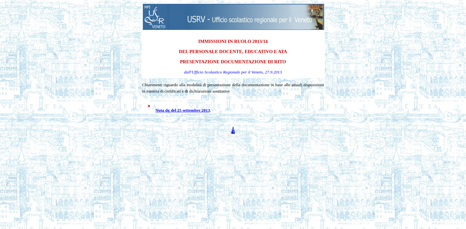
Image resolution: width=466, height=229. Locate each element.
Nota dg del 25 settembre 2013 (183, 110)
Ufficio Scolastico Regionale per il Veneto (227, 72)
